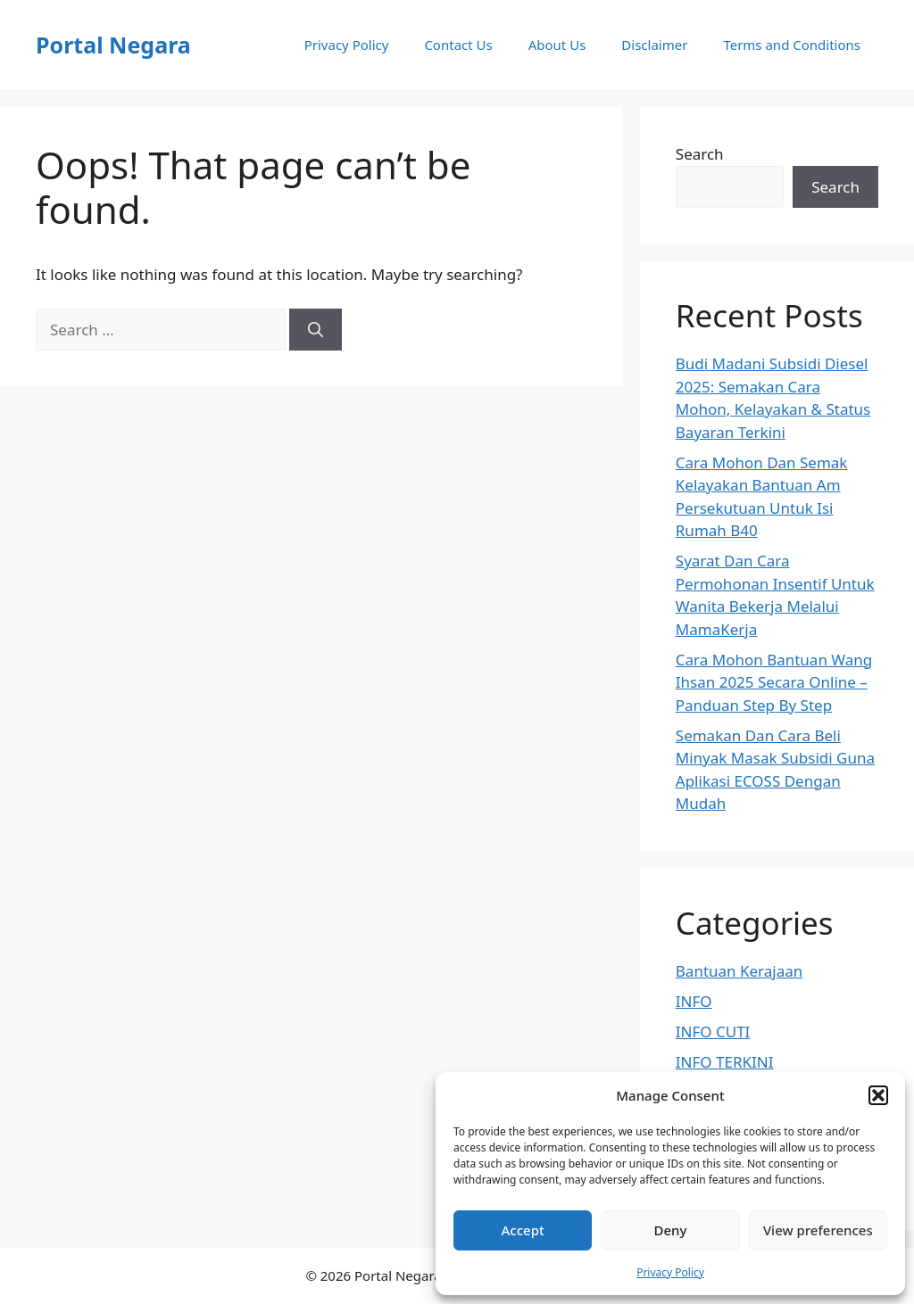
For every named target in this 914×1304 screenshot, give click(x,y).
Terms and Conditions (791, 45)
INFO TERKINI (725, 1062)
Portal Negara (113, 44)
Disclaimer (654, 45)
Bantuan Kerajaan (739, 971)
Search (700, 154)
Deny (670, 1230)
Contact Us (458, 45)
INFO (694, 1001)
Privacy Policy (670, 1272)
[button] (878, 1095)
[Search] (315, 330)
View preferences (818, 1230)
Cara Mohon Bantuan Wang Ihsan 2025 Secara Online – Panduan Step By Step (774, 682)
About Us (557, 45)
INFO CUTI (713, 1031)
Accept (523, 1230)
